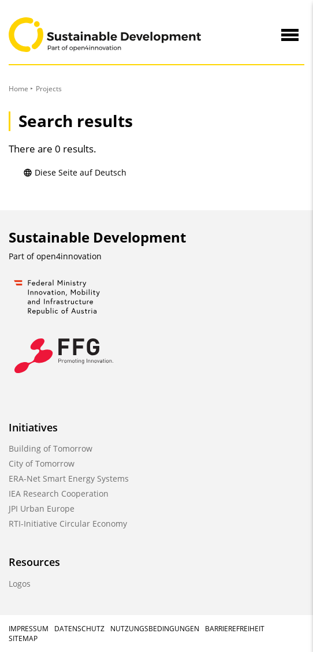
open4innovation (69, 256)
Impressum (29, 629)
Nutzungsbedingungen (154, 629)
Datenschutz (79, 629)
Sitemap (23, 638)
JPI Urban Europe (41, 508)
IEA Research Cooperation (59, 493)
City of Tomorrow (41, 463)
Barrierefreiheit (234, 629)
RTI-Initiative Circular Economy (68, 523)
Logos (20, 583)
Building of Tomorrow (50, 448)
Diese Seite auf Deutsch (74, 172)
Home (18, 89)
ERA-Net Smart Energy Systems (69, 478)
